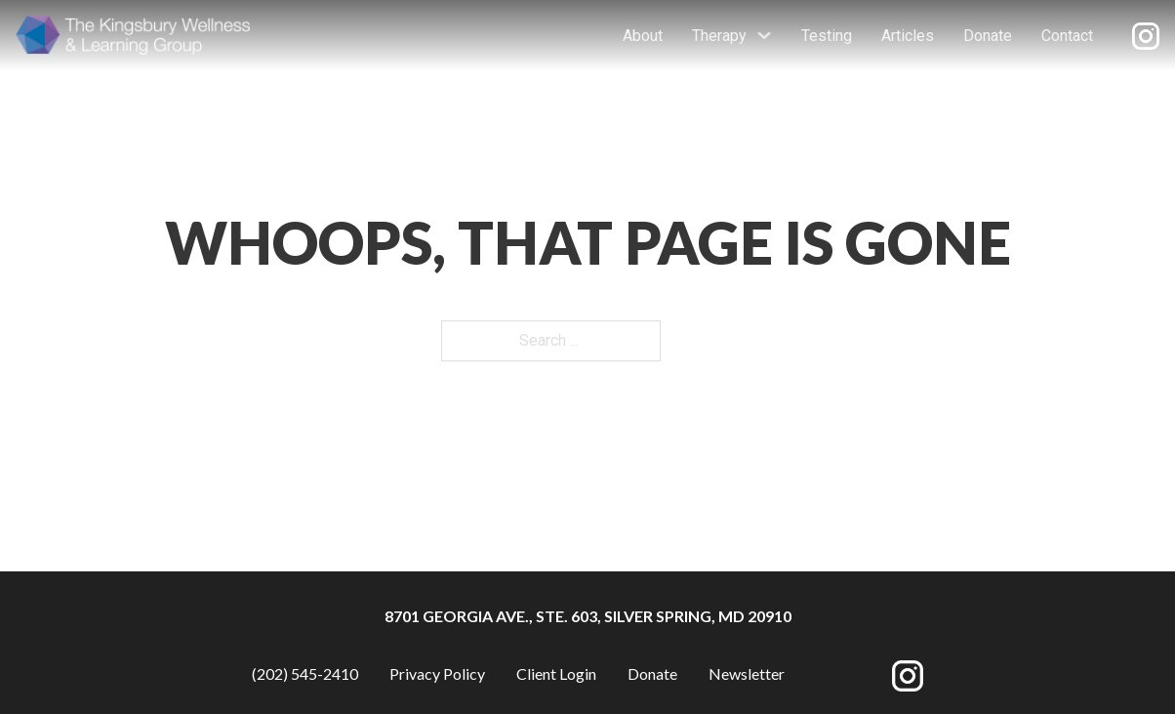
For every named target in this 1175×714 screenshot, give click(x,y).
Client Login (556, 673)
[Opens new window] (1145, 35)
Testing (826, 35)
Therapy (719, 35)
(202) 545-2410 (305, 673)
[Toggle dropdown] (764, 35)
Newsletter (747, 673)
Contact (1067, 35)
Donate (987, 35)
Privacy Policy (437, 673)
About (643, 35)
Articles (907, 35)
